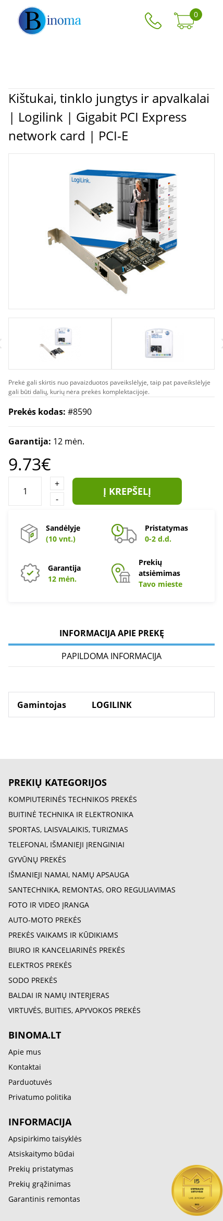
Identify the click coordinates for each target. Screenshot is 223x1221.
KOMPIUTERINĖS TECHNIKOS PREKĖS (72, 799)
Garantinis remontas (44, 1199)
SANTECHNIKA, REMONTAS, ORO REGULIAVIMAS (92, 890)
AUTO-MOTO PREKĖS (44, 920)
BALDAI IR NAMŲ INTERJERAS (58, 995)
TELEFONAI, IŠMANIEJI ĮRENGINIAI (66, 844)
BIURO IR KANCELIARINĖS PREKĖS (66, 950)
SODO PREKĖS (32, 980)
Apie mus (24, 1052)
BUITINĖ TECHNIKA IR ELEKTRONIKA (70, 814)
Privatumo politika (39, 1097)
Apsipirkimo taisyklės (45, 1139)
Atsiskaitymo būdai (41, 1154)
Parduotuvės (30, 1082)
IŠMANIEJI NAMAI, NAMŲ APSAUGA (68, 874)
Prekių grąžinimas (39, 1184)
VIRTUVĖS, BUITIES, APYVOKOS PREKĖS (74, 1010)
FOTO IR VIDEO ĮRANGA (48, 905)
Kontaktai (24, 1067)
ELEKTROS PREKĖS (40, 965)
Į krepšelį (127, 491)
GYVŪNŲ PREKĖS (37, 859)
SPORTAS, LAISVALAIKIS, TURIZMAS (68, 829)
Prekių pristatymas (40, 1169)
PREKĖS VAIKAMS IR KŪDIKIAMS (63, 935)
